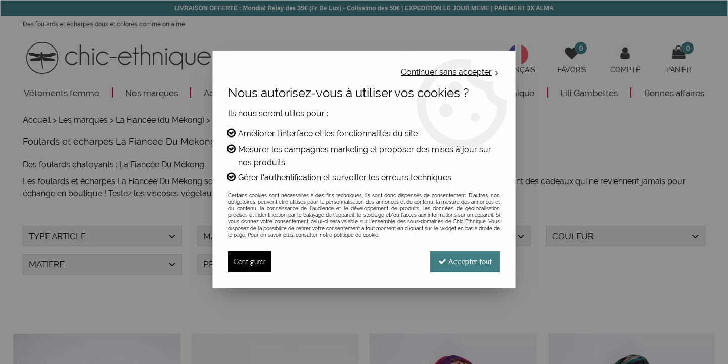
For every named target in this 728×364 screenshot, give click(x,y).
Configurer (249, 261)
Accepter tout (465, 261)
